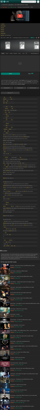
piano (7, 53)
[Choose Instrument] (26, 53)
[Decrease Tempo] (2, 38)
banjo (19, 53)
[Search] (35, 1)
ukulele (11, 53)
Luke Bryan (11, 4)
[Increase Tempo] (11, 38)
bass (24, 53)
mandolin (15, 53)
